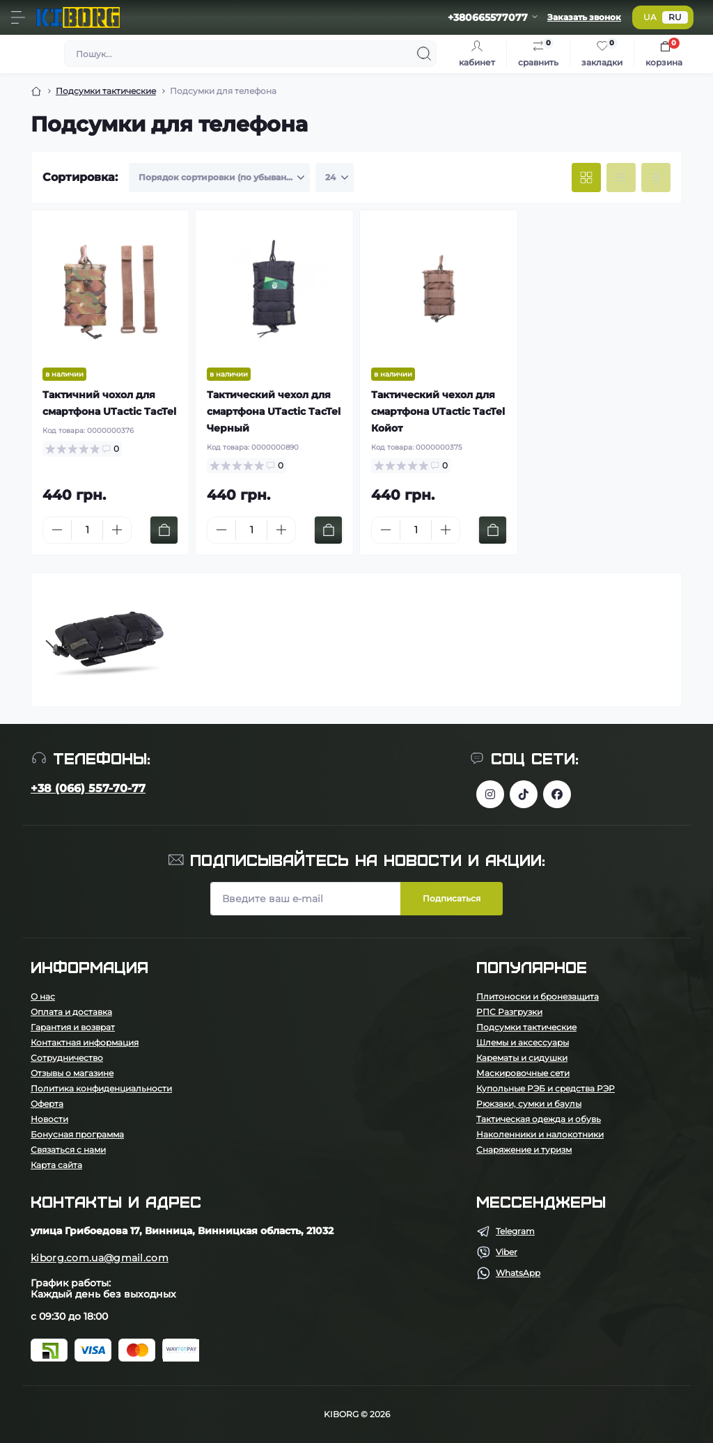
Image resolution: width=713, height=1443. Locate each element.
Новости (49, 1119)
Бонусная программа (77, 1134)
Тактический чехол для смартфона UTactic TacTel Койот (438, 411)
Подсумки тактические (106, 91)
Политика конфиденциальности (101, 1088)
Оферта (47, 1103)
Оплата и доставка (71, 1012)
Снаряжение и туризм (524, 1149)
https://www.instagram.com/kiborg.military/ (490, 794)
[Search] (424, 53)
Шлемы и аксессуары (522, 1042)
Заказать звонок (584, 17)
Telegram (515, 1231)
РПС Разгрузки (509, 1012)
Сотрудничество (67, 1057)
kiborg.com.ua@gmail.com (100, 1258)
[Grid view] (586, 177)
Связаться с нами (68, 1149)
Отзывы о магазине (72, 1073)
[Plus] (117, 529)
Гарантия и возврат (73, 1027)
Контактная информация (85, 1042)
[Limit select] (334, 177)
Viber (506, 1252)
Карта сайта (56, 1165)
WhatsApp (518, 1273)
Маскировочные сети (523, 1073)
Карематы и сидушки (521, 1057)
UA (650, 17)
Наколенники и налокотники (540, 1134)
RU (675, 17)
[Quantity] (87, 530)
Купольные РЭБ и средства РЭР (545, 1088)
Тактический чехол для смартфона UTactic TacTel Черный (273, 411)
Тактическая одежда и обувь (538, 1119)
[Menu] (18, 17)
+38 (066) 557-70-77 (88, 788)
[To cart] (164, 530)
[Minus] (57, 529)
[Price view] (656, 177)
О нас (43, 996)
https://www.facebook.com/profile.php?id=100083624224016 (557, 794)
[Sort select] (219, 177)
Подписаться (451, 898)
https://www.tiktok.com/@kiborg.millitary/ (523, 794)
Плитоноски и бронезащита (537, 996)
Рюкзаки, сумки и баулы (528, 1103)
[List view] (621, 177)
